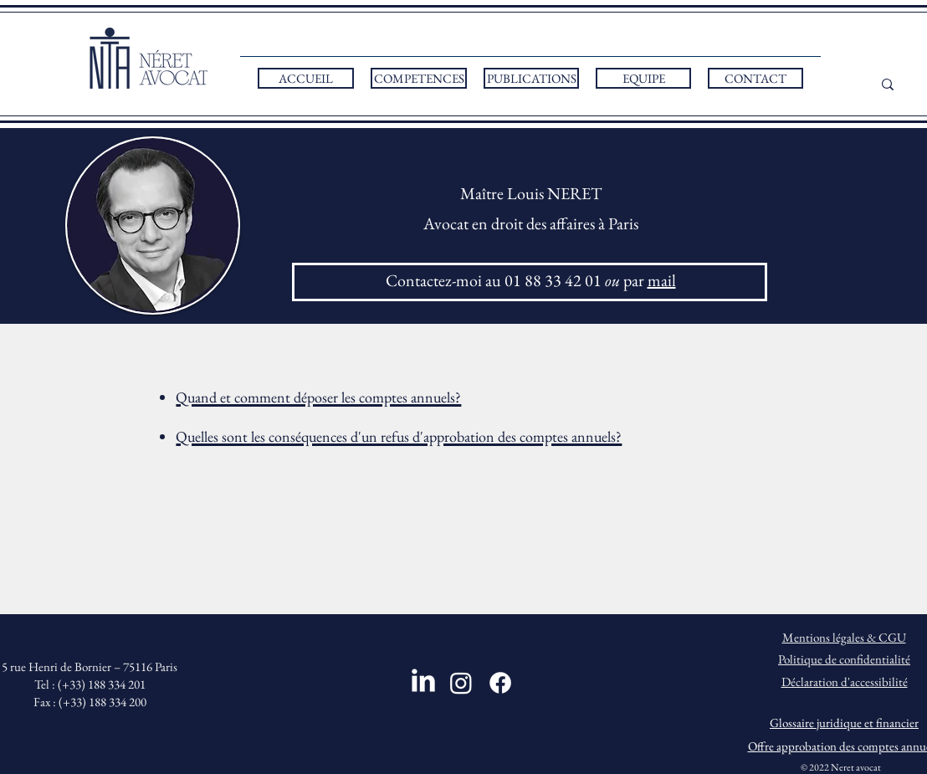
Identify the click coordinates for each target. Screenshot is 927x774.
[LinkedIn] (423, 680)
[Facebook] (500, 683)
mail (662, 280)
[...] (906, 84)
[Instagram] (461, 683)
